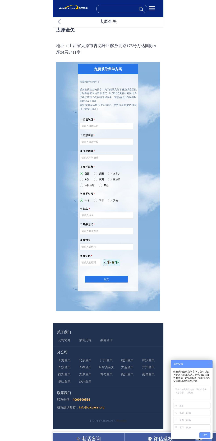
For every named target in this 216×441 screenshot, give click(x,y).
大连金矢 (127, 367)
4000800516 (81, 399)
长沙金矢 (64, 367)
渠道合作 (106, 340)
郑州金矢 (148, 367)
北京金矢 (85, 360)
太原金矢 (85, 374)
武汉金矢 (148, 360)
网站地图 (121, 420)
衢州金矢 (127, 374)
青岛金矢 (106, 374)
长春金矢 (85, 367)
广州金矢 (106, 360)
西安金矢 (64, 374)
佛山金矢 (64, 381)
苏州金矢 (85, 381)
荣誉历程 (85, 340)
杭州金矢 (127, 360)
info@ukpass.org (91, 407)
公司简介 (64, 340)
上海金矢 (64, 360)
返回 (65, 21)
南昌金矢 (148, 374)
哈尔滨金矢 (106, 367)
